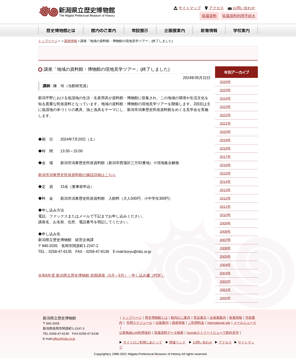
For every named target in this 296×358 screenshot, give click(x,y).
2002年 (225, 281)
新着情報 (235, 317)
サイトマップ (190, 8)
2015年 (225, 173)
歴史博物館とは (156, 317)
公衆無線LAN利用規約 (135, 332)
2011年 (225, 206)
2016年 (225, 165)
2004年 (225, 265)
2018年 (225, 148)
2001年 (225, 290)
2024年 (225, 98)
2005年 (225, 256)
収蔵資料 (209, 16)
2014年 (225, 182)
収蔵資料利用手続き (239, 16)
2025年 (225, 90)
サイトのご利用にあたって (142, 342)
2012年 (225, 198)
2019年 (225, 140)
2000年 (225, 298)
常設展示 (200, 317)
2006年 (225, 248)
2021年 (225, 123)
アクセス (216, 8)
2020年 (225, 132)
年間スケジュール (139, 322)
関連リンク (177, 342)
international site (218, 322)
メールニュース (245, 322)
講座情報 (70, 41)
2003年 (225, 273)
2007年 (225, 240)
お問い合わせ (244, 8)
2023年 (225, 107)
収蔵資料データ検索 (168, 332)
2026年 (225, 82)
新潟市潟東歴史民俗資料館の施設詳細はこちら (77, 175)
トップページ (48, 41)
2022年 (225, 115)
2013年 (225, 190)
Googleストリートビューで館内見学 (213, 332)
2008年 (225, 231)
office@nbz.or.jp (63, 338)
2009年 (225, 223)
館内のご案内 (180, 317)
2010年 (225, 215)
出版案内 (162, 322)
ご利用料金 (196, 322)
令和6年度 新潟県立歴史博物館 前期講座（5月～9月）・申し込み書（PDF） (101, 275)
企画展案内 (218, 317)
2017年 (225, 157)
